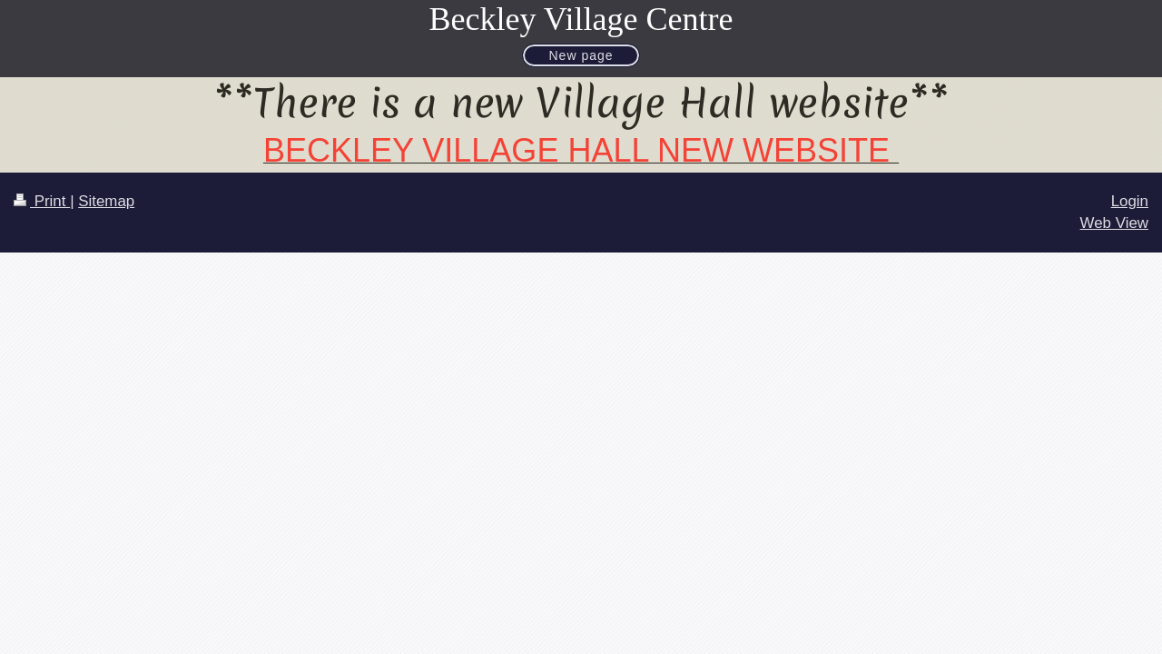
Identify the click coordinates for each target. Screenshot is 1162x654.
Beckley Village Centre (580, 19)
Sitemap (106, 201)
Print (42, 201)
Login (1129, 201)
